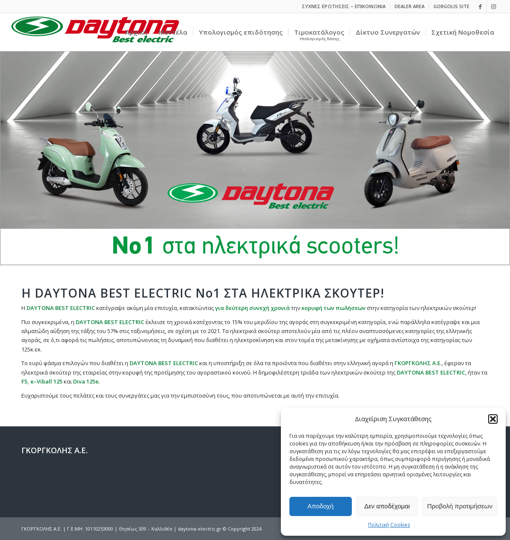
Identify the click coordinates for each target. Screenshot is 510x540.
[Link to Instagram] (493, 6)
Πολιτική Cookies (389, 524)
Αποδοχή (320, 506)
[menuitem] (344, 6)
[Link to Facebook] (480, 6)
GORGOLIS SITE (451, 6)
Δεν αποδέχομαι (387, 506)
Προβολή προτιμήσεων (459, 506)
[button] (493, 419)
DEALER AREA (410, 6)
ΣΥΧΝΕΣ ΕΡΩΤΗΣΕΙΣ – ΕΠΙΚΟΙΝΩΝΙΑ (344, 6)
